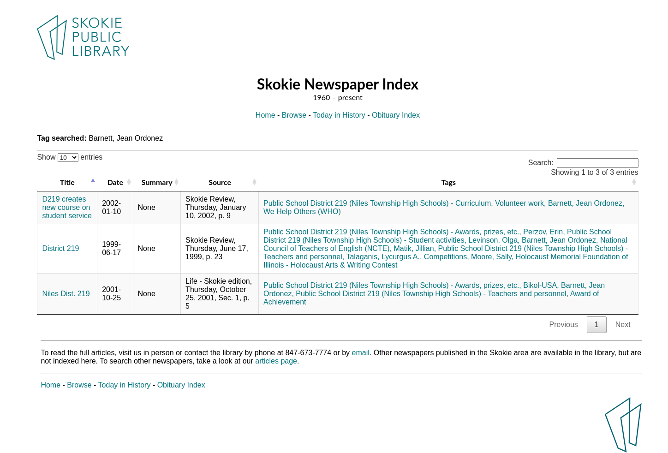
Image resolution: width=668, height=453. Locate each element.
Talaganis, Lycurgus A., (384, 257)
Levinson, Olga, (493, 240)
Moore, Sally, (492, 257)
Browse (294, 115)
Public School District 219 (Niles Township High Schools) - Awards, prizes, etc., (392, 232)
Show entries (69, 157)
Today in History (339, 115)
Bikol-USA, (541, 285)
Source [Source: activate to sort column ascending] (220, 182)
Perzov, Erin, (544, 232)
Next (623, 324)
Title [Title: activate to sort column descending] (67, 182)
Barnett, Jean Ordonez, (586, 203)
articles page (276, 361)
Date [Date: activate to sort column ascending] (115, 182)
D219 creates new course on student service (67, 207)
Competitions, (446, 257)
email (361, 353)
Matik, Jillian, (415, 248)
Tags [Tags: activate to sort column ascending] (448, 182)
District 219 (60, 248)
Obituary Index (396, 115)
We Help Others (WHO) (302, 211)
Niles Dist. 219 (65, 294)
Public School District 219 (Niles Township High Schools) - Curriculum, (378, 203)
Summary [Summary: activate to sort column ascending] (157, 182)
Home (265, 115)
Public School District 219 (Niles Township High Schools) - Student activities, (437, 236)
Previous (563, 324)
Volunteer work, (520, 203)
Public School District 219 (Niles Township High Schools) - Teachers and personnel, (432, 294)
